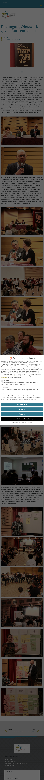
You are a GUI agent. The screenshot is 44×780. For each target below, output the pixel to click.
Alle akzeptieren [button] (22, 404)
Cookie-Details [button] (15, 422)
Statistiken (5, 387)
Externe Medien (7, 394)
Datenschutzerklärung (11, 376)
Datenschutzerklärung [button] (22, 422)
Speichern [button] (22, 409)
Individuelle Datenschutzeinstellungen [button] (22, 419)
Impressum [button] (30, 422)
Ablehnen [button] (22, 414)
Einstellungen (4, 377)
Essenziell (5, 380)
